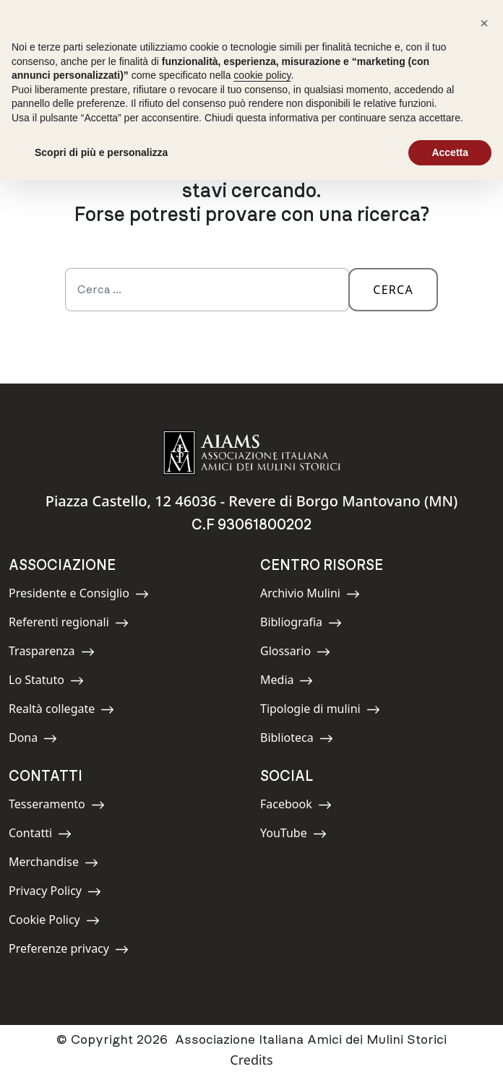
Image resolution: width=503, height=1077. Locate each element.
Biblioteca (296, 740)
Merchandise (53, 864)
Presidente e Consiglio (79, 595)
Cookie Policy (54, 922)
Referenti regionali (69, 624)
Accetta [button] (449, 152)
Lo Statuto (46, 682)
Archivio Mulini (310, 595)
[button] (484, 23)
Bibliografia (301, 624)
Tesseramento (57, 806)
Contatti (41, 835)
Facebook (296, 806)
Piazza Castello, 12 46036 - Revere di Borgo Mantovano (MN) (252, 501)
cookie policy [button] (262, 75)
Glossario (295, 653)
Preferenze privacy (69, 950)
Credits (251, 1059)
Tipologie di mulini (320, 711)
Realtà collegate (61, 711)
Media (292, 682)
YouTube (293, 835)
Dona (41, 740)
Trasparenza (52, 653)
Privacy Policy (55, 893)
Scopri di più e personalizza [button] (101, 152)
